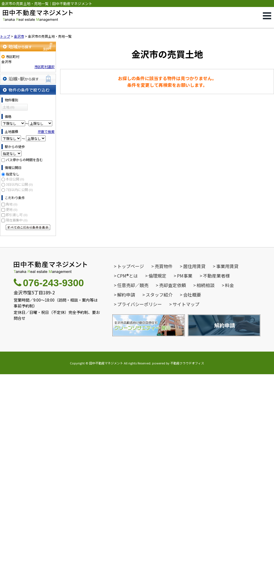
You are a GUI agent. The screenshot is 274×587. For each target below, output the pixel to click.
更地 (11, 209)
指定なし (12, 173)
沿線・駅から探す (28, 78)
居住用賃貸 (194, 266)
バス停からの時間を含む (24, 159)
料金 (229, 285)
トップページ (130, 266)
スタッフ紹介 (159, 294)
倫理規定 (157, 275)
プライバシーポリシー (139, 304)
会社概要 (192, 294)
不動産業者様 (216, 275)
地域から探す (28, 46)
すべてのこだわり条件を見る (28, 227)
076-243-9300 (49, 283)
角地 (11, 204)
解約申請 (126, 294)
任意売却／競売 (132, 285)
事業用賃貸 (227, 266)
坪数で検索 (46, 131)
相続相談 (205, 285)
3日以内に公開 (19, 184)
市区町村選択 (44, 66)
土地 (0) (8, 107)
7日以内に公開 (19, 189)
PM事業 (184, 275)
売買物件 (164, 266)
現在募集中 (16, 220)
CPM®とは (127, 275)
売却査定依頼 (172, 285)
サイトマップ (186, 304)
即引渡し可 (16, 214)
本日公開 (15, 178)
